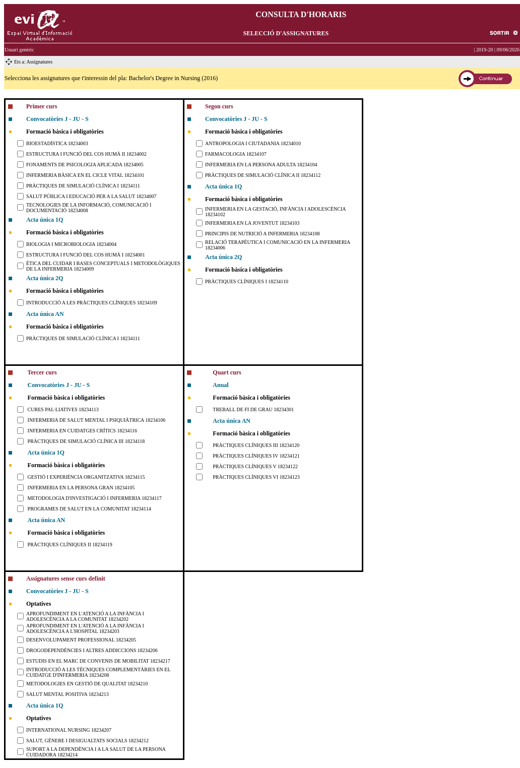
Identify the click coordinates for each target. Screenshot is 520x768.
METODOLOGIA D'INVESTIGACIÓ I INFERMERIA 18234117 (95, 498)
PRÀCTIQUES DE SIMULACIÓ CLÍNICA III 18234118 (86, 441)
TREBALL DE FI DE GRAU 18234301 (253, 409)
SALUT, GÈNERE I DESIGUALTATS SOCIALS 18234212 (87, 740)
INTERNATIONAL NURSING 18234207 (68, 730)
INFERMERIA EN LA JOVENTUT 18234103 (252, 223)
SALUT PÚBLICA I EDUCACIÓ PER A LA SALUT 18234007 (91, 196)
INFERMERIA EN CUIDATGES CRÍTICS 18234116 (82, 430)
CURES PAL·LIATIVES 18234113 (63, 409)
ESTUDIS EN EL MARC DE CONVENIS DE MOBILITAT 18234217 (98, 661)
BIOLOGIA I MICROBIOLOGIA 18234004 (71, 244)
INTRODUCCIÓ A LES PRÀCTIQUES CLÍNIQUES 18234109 (91, 302)
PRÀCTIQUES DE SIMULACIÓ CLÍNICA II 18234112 (262, 175)
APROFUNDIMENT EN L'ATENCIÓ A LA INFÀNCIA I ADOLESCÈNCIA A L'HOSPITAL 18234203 (85, 628)
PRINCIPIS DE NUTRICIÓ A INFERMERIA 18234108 (262, 233)
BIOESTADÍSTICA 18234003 (57, 143)
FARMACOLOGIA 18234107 (236, 154)
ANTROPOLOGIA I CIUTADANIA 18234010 (253, 143)
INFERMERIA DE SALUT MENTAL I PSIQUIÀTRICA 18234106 (97, 420)
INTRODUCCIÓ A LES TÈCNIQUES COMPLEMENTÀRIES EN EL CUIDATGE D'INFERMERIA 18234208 (98, 672)
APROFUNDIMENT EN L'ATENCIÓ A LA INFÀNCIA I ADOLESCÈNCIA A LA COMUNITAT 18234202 (85, 616)
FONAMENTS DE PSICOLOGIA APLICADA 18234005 (85, 164)
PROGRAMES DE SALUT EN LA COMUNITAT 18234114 (89, 508)
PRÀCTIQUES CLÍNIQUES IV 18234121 (256, 456)
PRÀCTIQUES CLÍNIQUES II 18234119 (70, 544)
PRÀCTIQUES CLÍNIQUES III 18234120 (256, 445)
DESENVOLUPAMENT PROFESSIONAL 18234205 (81, 640)
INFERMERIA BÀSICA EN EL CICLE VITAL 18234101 (85, 175)
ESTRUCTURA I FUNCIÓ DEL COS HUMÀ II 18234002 (86, 154)
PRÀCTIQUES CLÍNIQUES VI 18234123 (256, 477)
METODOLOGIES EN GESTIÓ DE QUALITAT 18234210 (87, 683)
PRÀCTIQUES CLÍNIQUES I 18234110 (246, 281)
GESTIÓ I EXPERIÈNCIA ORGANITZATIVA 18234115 (86, 477)
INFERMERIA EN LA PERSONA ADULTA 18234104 (261, 164)
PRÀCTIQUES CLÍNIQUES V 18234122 (255, 466)
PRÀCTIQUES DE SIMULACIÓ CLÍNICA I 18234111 (83, 185)
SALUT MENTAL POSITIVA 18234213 (67, 694)
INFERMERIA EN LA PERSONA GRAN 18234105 (81, 487)
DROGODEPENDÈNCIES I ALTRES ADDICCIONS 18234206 (92, 650)
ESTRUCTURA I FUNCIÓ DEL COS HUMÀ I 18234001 (85, 255)
